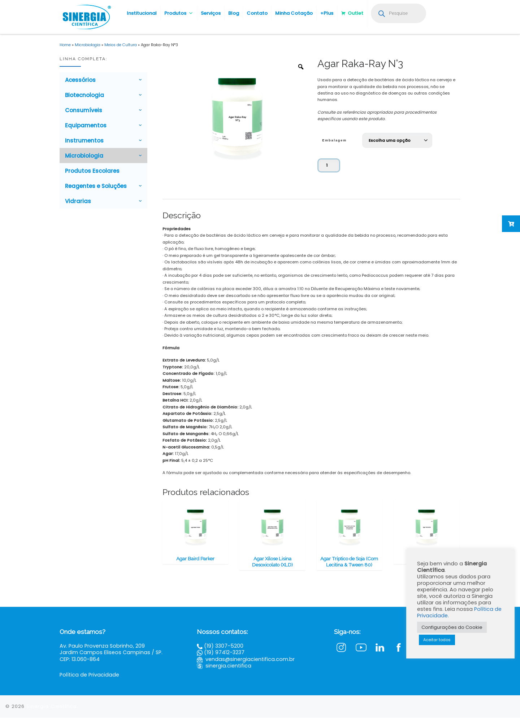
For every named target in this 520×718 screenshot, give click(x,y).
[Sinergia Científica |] (86, 16)
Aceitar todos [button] (437, 640)
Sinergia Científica (51, 706)
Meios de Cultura (120, 45)
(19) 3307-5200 (223, 646)
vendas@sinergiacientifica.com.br (250, 659)
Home (65, 45)
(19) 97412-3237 (224, 652)
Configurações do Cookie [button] (451, 627)
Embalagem (334, 140)
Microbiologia (87, 45)
